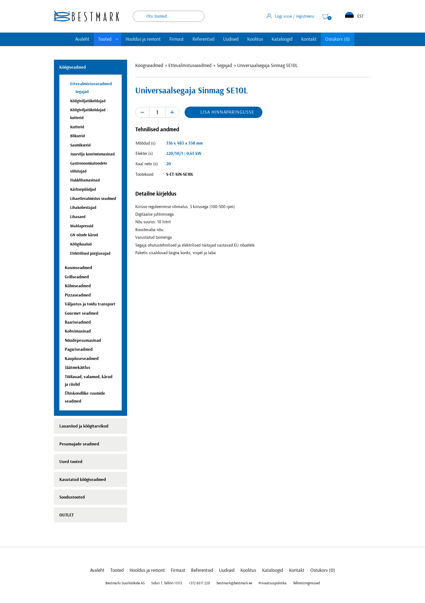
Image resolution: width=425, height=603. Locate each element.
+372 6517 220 (199, 583)
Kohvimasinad (78, 331)
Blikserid (77, 136)
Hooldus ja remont (143, 39)
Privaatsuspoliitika (272, 583)
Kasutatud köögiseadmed (82, 479)
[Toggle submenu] (117, 39)
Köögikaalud (81, 244)
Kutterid (77, 127)
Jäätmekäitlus (77, 367)
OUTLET (66, 515)
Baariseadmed (78, 322)
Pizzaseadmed (78, 295)
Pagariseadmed (79, 349)
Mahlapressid (81, 226)
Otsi (196, 16)
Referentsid (203, 39)
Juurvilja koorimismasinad (92, 154)
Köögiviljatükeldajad (87, 101)
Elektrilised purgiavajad (90, 253)
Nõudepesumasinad (83, 340)
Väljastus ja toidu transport (90, 304)
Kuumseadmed (78, 268)
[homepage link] (86, 16)
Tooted (104, 39)
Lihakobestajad (83, 208)
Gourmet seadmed (81, 313)
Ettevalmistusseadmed (189, 65)
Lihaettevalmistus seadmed (93, 199)
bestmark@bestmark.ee (234, 583)
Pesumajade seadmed (79, 444)
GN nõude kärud (84, 235)
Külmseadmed (78, 286)
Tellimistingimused (306, 583)
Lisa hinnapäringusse (227, 112)
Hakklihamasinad (85, 180)
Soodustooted (72, 497)
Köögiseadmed (149, 65)
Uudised (231, 39)
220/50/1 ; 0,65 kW (183, 153)
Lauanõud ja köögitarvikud (83, 426)
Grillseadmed (77, 277)
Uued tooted (70, 462)
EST (354, 16)
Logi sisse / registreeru (290, 16)
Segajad (224, 65)
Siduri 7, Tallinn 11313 (166, 583)
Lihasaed (77, 217)
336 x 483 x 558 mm (184, 143)
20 (168, 164)
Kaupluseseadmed (82, 358)
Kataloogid (282, 39)
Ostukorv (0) (337, 39)
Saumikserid (80, 145)
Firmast (176, 39)
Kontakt (309, 39)
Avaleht (82, 39)
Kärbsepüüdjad (83, 189)
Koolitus (255, 39)
